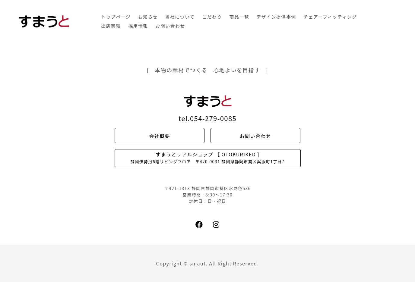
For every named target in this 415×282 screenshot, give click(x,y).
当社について (180, 17)
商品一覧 (239, 17)
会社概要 (159, 135)
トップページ (116, 17)
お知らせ (148, 17)
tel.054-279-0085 (207, 118)
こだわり (212, 17)
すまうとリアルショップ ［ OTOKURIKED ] (208, 157)
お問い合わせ (170, 26)
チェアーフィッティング (330, 17)
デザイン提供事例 (276, 17)
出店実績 (111, 26)
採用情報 (138, 26)
